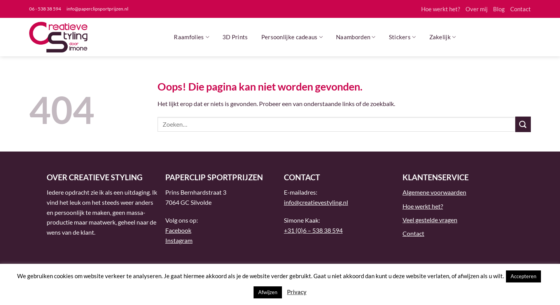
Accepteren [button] (523, 276)
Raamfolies (191, 37)
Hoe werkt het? (440, 8)
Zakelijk (442, 37)
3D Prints (235, 36)
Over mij (477, 8)
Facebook (178, 230)
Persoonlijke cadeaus (292, 37)
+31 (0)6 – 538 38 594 (313, 230)
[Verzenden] (523, 124)
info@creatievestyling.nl (316, 202)
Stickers (402, 37)
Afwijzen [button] (267, 292)
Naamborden (356, 37)
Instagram (178, 240)
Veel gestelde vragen (429, 219)
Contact (520, 8)
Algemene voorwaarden (434, 192)
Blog (499, 8)
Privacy (296, 291)
